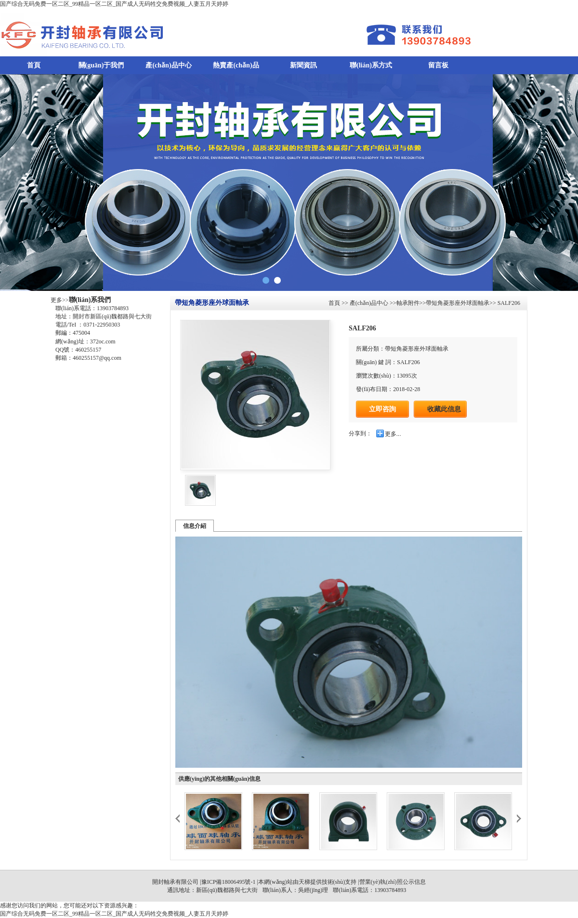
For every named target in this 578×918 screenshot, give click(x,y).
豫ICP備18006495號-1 (228, 882)
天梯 (304, 882)
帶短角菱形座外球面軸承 (457, 303)
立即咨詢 (382, 409)
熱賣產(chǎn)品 (236, 65)
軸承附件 (408, 303)
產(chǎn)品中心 (168, 65)
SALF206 (508, 303)
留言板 (438, 65)
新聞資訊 (303, 65)
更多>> (60, 300)
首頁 (33, 65)
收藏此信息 (444, 409)
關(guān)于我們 (101, 65)
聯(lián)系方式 (371, 65)
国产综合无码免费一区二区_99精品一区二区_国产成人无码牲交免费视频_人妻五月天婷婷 (114, 3)
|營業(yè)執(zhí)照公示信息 (390, 882)
